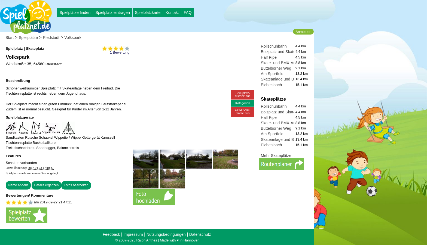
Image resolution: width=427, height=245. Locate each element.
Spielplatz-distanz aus (243, 94)
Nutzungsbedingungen (166, 234)
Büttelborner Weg (276, 68)
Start (9, 37)
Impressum (133, 234)
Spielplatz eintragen (112, 12)
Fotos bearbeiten (76, 185)
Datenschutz (200, 234)
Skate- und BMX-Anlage (282, 63)
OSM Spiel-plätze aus (243, 111)
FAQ (188, 12)
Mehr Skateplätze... (278, 155)
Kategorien (242, 103)
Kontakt (172, 12)
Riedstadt (51, 37)
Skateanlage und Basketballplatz (289, 79)
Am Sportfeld (272, 74)
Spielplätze (28, 37)
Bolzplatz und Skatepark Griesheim (291, 51)
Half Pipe (269, 57)
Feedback (111, 234)
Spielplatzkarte (147, 12)
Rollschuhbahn (274, 46)
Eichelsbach (271, 85)
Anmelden (303, 32)
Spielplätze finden (75, 12)
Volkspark (72, 37)
